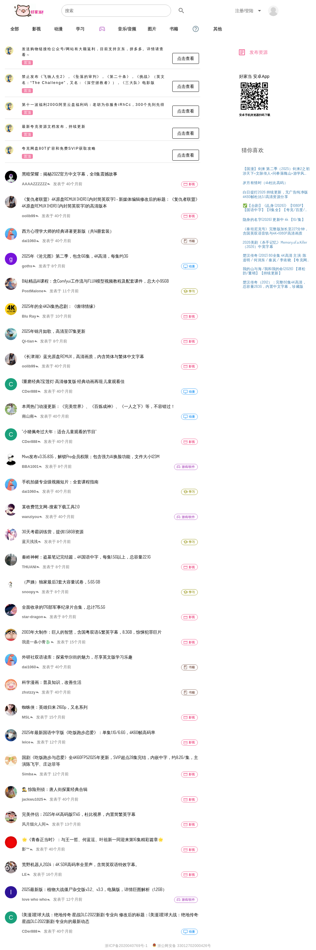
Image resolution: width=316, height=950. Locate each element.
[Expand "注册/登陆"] (249, 10)
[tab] (15, 28)
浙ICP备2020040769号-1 (126, 946)
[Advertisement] (275, 165)
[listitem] (102, 56)
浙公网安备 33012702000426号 (182, 945)
